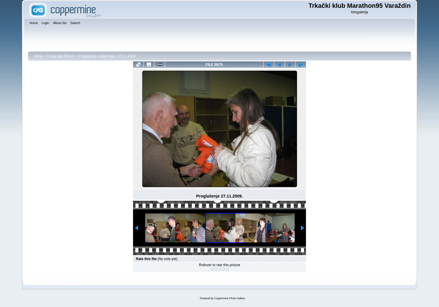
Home (38, 56)
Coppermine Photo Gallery (229, 298)
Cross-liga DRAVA (61, 56)
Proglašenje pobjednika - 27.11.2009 (107, 56)
